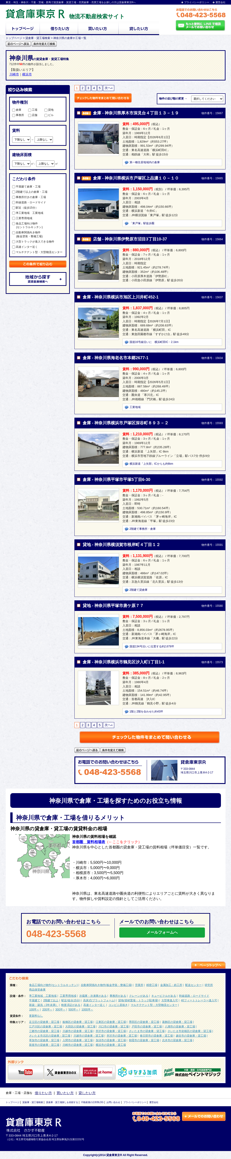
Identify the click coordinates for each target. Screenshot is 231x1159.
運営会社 (220, 2)
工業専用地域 (22, 218)
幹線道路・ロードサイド (29, 202)
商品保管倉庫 (37, 989)
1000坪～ (87, 1009)
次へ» (109, 88)
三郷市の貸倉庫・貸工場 (44, 1031)
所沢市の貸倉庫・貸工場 (111, 1031)
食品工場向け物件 (37, 225)
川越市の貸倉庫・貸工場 (78, 1031)
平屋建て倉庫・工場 (26, 186)
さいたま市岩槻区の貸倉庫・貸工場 (190, 1031)
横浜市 (27, 74)
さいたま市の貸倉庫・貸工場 (147, 1031)
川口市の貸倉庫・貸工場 (113, 1026)
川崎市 (14, 74)
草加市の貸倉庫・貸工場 (44, 1040)
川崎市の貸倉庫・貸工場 (78, 1044)
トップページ (12, 1102)
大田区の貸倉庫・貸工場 (80, 1026)
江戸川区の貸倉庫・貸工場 (45, 1026)
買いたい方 (65, 1093)
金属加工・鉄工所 (171, 985)
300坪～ (60, 1009)
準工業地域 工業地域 (27, 213)
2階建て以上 (51, 1000)
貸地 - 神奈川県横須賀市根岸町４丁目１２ (121, 544)
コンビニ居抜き (118, 1005)
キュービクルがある (163, 995)
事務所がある (118, 995)
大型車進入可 (169, 1000)
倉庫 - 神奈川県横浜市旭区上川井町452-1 (121, 297)
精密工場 (151, 985)
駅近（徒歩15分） (25, 207)
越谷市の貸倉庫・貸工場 (191, 1035)
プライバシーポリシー (196, 2)
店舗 (32, 115)
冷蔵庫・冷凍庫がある (93, 995)
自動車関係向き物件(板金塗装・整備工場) (106, 985)
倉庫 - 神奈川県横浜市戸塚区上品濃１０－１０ (136, 178)
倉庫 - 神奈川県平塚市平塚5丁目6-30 (116, 479)
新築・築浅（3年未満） (43, 1005)
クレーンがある (138, 995)
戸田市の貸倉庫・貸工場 (147, 1026)
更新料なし (36, 1015)
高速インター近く (25, 246)
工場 (32, 109)
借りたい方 (43, 1093)
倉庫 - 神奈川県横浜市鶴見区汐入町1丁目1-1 (124, 662)
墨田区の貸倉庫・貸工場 (144, 1022)
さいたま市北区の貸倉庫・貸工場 (49, 1035)
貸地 (49, 109)
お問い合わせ (113, 1102)
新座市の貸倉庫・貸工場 (44, 1044)
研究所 (209, 985)
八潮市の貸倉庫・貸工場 (180, 1026)
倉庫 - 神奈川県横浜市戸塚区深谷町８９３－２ (126, 423)
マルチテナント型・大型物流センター (37, 252)
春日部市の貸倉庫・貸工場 (156, 1035)
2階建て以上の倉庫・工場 (30, 191)
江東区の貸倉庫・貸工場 (111, 1022)
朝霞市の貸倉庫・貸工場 (144, 1040)
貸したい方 (87, 1093)
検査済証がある (70, 1005)
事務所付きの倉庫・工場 (29, 197)
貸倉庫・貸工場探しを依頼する (62, 1102)
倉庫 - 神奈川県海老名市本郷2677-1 (116, 358)
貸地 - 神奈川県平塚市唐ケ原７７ (113, 605)
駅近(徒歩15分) (70, 1000)
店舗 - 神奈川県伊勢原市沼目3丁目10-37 (130, 239)
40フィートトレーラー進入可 (199, 1000)
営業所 (139, 985)
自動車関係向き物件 (37, 234)
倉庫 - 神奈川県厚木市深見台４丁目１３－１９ (136, 113)
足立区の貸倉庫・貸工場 (44, 1022)
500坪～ (73, 1009)
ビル (49, 115)
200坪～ (47, 1009)
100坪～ (34, 1009)
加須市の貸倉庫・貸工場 (111, 1040)
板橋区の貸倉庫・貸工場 (78, 1022)
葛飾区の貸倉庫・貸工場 (177, 1022)
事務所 (18, 115)
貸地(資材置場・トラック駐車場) (138, 1000)
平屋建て (34, 1000)
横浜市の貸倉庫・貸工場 (111, 1044)
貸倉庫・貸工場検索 (32, 1102)
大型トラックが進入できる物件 (33, 241)
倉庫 (16, 109)
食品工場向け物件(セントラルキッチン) (53, 985)
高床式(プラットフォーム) (99, 1000)
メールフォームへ (162, 932)
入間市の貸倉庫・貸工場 (78, 1040)
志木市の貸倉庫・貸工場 (177, 1040)
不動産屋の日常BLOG (92, 1102)
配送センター (193, 985)
